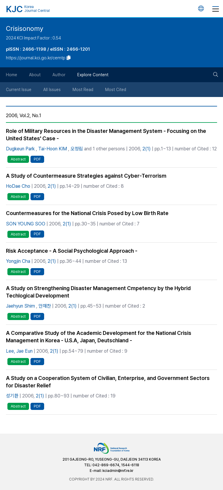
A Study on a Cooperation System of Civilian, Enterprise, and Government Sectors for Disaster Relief (108, 382)
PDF (37, 159)
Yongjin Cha (18, 261)
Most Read (83, 89)
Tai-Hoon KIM (52, 149)
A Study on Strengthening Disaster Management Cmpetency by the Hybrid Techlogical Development (98, 292)
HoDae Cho (18, 186)
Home (11, 74)
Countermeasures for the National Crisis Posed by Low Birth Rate (87, 213)
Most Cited (115, 89)
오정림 (76, 149)
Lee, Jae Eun (19, 351)
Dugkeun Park (20, 149)
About (35, 74)
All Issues (52, 89)
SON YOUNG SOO (25, 224)
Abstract (18, 159)
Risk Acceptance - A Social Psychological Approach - (71, 251)
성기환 (12, 396)
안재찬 (44, 306)
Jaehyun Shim (20, 306)
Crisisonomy (24, 28)
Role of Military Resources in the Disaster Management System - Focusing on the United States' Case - (106, 134)
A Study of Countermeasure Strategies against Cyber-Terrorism (86, 176)
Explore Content (92, 74)
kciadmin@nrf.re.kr (117, 471)
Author (58, 74)
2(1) (146, 149)
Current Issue (18, 89)
